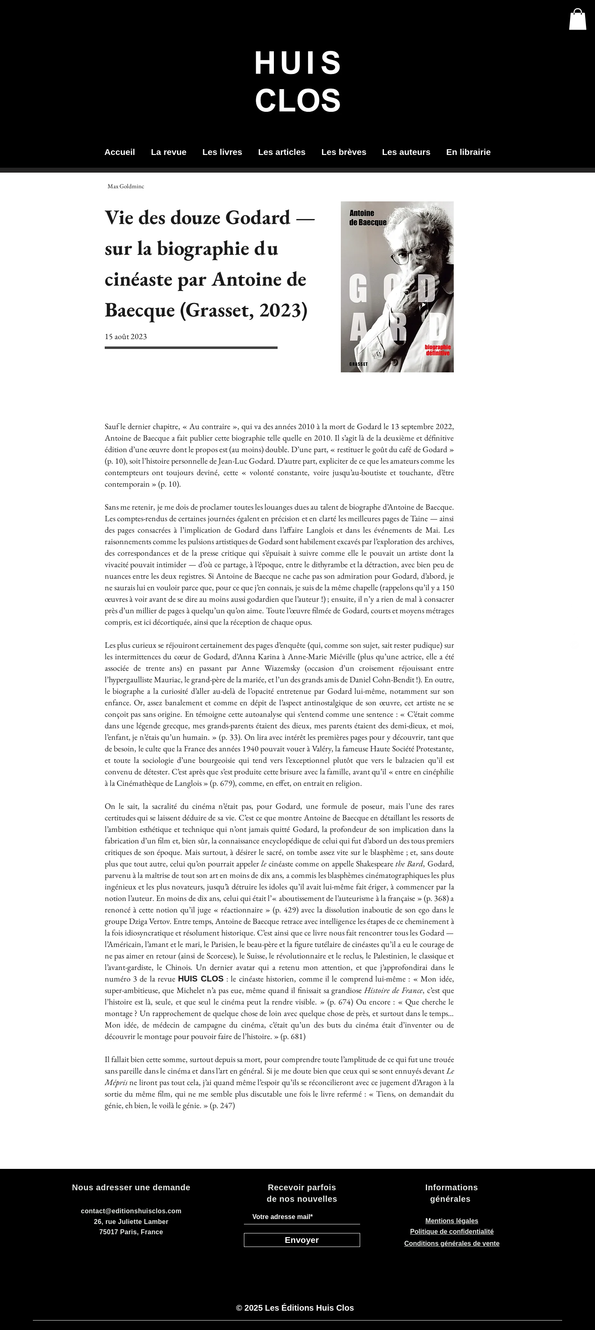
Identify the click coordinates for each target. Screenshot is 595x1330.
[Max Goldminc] (126, 186)
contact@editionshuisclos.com (131, 1211)
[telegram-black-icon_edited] (574, 644)
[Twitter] (574, 588)
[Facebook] (574, 616)
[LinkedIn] (574, 602)
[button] (578, 19)
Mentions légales (451, 1220)
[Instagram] (574, 575)
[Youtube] (574, 630)
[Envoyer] (302, 1240)
